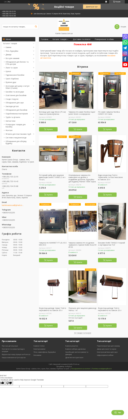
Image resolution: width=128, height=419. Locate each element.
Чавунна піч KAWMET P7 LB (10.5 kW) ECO (53, 244)
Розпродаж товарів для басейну (16, 125)
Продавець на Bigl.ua (64, 366)
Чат (117, 412)
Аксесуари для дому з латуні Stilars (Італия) (17, 87)
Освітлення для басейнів (16, 95)
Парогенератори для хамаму (108, 346)
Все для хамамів (12, 58)
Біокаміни (37, 355)
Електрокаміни (39, 349)
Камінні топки (39, 346)
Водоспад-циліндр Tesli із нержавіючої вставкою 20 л (109, 309)
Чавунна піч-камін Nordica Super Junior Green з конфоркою (82, 113)
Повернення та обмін (104, 39)
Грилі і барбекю (12, 78)
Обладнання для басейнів (16, 110)
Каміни (8, 47)
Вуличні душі (11, 82)
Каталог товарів (10, 43)
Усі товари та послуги (82, 333)
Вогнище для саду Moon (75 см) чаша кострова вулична (52, 113)
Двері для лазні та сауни (106, 349)
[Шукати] (35, 26)
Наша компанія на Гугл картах (14, 357)
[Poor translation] (9, 383)
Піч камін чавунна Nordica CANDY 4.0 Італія (109, 113)
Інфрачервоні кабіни (105, 355)
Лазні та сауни (12, 67)
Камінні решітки (71, 346)
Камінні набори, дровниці (75, 349)
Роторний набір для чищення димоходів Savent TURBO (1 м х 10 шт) (52, 177)
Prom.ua (76, 364)
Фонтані (9, 130)
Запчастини (10, 121)
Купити (50, 129)
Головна (44, 39)
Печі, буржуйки (12, 51)
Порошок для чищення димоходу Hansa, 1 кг (82, 309)
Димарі (8, 54)
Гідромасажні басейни (15, 75)
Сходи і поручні (12, 99)
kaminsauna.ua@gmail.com (13, 205)
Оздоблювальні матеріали (17, 113)
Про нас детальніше (10, 346)
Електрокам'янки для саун (107, 352)
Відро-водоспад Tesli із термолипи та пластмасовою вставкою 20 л (110, 177)
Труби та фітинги (13, 117)
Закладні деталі (12, 106)
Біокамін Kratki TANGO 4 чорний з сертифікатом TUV (111, 244)
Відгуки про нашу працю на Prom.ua (16, 354)
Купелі (8, 71)
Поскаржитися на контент (80, 369)
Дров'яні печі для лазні (74, 357)
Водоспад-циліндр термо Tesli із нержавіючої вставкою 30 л (52, 309)
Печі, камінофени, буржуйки (45, 352)
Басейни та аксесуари (15, 92)
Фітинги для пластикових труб (18, 134)
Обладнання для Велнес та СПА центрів (17, 63)
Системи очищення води (16, 137)
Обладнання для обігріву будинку (16, 142)
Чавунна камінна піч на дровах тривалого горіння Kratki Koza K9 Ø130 (82, 245)
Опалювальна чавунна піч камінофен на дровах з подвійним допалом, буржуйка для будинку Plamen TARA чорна (82, 178)
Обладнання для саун (15, 102)
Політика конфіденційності (102, 369)
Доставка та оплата (81, 39)
